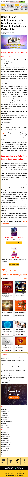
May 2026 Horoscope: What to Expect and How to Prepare (13, 364)
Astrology (5, 411)
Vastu (4, 413)
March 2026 (5, 434)
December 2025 (6, 440)
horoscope (6, 134)
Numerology (5, 409)
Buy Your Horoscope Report (14, 243)
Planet (4, 423)
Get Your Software (14, 264)
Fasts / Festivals (6, 421)
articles (5, 12)
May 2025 (4, 455)
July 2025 (4, 450)
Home (2, 12)
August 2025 (5, 448)
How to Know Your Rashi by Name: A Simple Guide (11, 366)
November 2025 (6, 442)
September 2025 (6, 446)
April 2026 (4, 432)
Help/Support (22, 2)
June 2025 (5, 452)
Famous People (5, 417)
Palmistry (4, 415)
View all (25, 278)
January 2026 (5, 438)
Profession (5, 427)
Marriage (4, 425)
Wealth (4, 419)
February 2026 (5, 436)
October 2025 (5, 444)
